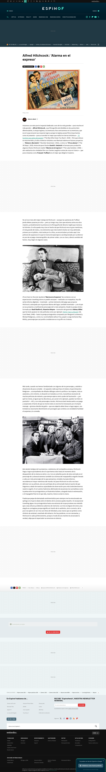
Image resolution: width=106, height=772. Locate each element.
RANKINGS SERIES (55, 17)
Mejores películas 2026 (33, 692)
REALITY (28, 17)
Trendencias (77, 740)
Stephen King (75, 44)
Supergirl (31, 44)
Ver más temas (11, 719)
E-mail (44, 67)
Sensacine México (38, 760)
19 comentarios (29, 66)
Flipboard (93, 17)
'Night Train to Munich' (71, 312)
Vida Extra (23, 743)
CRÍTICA (13, 17)
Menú (11, 11)
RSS (74, 718)
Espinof (53, 8)
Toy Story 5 (26, 713)
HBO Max (41, 709)
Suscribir (81, 705)
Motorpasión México (66, 760)
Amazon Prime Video (28, 703)
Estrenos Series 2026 (53, 692)
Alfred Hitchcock (75, 588)
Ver (53, 632)
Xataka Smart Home (11, 747)
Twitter (98, 17)
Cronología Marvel (86, 692)
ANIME (35, 17)
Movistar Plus (10, 706)
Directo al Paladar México (52, 761)
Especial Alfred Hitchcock (48, 588)
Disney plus (42, 703)
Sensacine (36, 740)
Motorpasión (64, 740)
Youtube (95, 17)
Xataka (8, 740)
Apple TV (9, 709)
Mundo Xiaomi (10, 750)
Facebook (90, 17)
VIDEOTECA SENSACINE (69, 17)
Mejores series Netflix (65, 692)
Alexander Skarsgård (57, 44)
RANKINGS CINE (43, 17)
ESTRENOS (21, 17)
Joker (87, 44)
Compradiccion (78, 745)
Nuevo (95, 11)
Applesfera (9, 745)
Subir (94, 733)
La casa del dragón (23, 44)
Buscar (95, 726)
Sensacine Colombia (38, 762)
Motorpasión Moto (65, 743)
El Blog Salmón (92, 740)
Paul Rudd (67, 44)
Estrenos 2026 (44, 692)
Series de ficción (11, 703)
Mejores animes (76, 692)
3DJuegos (23, 740)
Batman (81, 44)
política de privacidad (73, 708)
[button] (32, 119)
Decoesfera (77, 743)
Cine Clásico (31, 588)
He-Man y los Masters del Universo (43, 44)
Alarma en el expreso (63, 588)
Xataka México (10, 760)
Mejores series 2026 (21, 692)
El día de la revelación (44, 713)
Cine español (26, 709)
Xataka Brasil (10, 762)
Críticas (38, 588)
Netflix (24, 706)
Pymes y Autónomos (93, 743)
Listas (40, 706)
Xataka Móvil (10, 743)
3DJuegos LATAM (24, 760)
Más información (53, 770)
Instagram (87, 17)
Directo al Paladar (52, 740)
